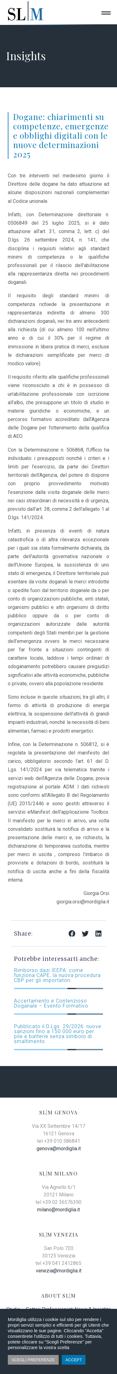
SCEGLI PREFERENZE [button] (33, 1359)
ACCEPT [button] (74, 1359)
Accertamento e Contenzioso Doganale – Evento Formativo (51, 1003)
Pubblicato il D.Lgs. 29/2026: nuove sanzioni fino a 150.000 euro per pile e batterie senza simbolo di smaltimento (57, 1033)
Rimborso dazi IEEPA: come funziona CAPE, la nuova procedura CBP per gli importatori (57, 975)
